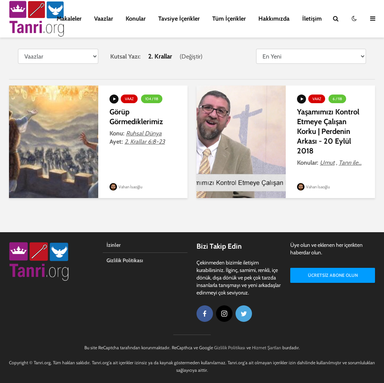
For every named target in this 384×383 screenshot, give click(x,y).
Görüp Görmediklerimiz (136, 116)
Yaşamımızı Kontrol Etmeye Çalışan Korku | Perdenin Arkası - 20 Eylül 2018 (328, 131)
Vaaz (129, 98)
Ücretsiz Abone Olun (333, 275)
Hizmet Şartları (266, 347)
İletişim (312, 18)
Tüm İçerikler (229, 18)
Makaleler (69, 18)
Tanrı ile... (350, 162)
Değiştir (191, 56)
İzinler (113, 245)
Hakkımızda (274, 18)
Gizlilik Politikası (124, 260)
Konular (136, 18)
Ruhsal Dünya (144, 133)
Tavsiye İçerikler (179, 18)
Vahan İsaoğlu (126, 186)
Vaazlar (103, 18)
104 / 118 (151, 98)
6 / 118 (337, 98)
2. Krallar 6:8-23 (144, 141)
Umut (327, 162)
